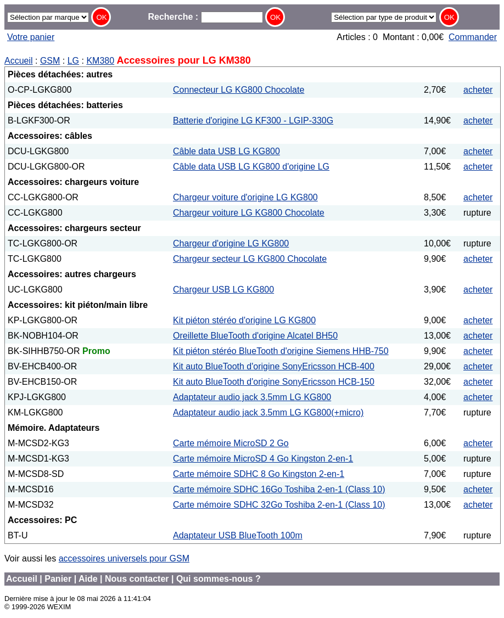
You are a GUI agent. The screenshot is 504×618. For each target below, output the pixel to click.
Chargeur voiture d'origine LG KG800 (245, 197)
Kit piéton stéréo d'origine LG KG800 (244, 320)
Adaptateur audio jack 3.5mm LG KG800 (252, 397)
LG (73, 60)
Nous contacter (137, 578)
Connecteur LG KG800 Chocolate (238, 89)
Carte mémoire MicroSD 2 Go (231, 443)
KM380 (100, 60)
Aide (88, 578)
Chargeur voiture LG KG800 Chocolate (248, 212)
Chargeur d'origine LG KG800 (231, 243)
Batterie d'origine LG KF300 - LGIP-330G (253, 120)
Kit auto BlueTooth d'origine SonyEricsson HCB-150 (273, 381)
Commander (473, 37)
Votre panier (30, 37)
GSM (50, 60)
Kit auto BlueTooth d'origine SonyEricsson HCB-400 (273, 366)
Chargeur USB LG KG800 (223, 289)
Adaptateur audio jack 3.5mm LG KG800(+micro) (268, 412)
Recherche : (205, 16)
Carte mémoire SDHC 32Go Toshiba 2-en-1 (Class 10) (279, 504)
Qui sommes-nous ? (218, 578)
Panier (57, 578)
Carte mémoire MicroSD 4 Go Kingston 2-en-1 (263, 458)
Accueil (18, 60)
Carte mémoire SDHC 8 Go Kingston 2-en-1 (258, 474)
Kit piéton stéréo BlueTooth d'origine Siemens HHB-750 (281, 351)
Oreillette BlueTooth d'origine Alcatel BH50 (255, 335)
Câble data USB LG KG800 (226, 151)
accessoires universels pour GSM (124, 558)
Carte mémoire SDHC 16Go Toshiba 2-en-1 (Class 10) (279, 489)
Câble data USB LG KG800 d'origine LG (251, 166)
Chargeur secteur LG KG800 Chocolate (250, 258)
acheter (477, 89)
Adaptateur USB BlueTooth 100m (238, 535)
